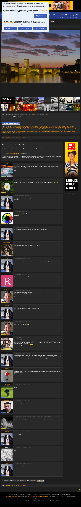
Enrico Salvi (14, 127)
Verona (30, 116)
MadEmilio (12, 130)
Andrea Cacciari (40, 126)
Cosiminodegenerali (60, 126)
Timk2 (69, 131)
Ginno (25, 128)
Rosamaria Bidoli (30, 131)
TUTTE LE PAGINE (10, 137)
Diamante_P (73, 126)
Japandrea (52, 128)
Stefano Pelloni (6, 242)
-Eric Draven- (15, 126)
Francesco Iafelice (71, 127)
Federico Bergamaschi (40, 127)
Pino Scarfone (75, 130)
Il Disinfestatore (45, 128)
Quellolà (8, 131)
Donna (3, 127)
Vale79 (73, 131)
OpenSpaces (68, 130)
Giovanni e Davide (31, 128)
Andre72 (34, 126)
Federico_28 (49, 127)
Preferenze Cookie (8, 22)
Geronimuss (14, 128)
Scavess (41, 131)
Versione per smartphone (11, 496)
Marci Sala (25, 130)
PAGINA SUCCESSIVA (22, 137)
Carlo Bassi (53, 126)
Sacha (36, 131)
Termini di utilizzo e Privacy (33, 496)
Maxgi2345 (46, 130)
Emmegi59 (8, 127)
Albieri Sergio (28, 126)
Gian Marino (21, 128)
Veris (14, 132)
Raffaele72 (19, 131)
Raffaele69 (13, 131)
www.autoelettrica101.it (45, 498)
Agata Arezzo (21, 126)
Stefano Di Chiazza (55, 131)
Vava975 (10, 132)
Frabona (64, 127)
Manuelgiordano (19, 130)
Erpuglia (19, 127)
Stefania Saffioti (47, 131)
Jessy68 (74, 128)
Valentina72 (4, 132)
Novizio (63, 130)
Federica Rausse (31, 127)
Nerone (55, 130)
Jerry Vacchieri (68, 128)
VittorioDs (18, 132)
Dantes (67, 126)
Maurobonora (40, 130)
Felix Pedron (56, 127)
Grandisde (39, 128)
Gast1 (7, 337)
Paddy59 (34, 114)
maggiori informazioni (9, 7)
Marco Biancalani (33, 130)
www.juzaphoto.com (35, 498)
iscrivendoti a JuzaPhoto (13, 153)
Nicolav (58, 130)
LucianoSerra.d (5, 130)
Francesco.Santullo (6, 128)
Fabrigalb (24, 127)
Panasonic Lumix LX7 (7, 116)
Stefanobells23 (64, 131)
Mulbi (51, 130)
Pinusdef (4, 131)
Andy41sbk (47, 126)
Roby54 (24, 131)
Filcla (60, 127)
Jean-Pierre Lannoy (60, 128)
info (72, 194)
